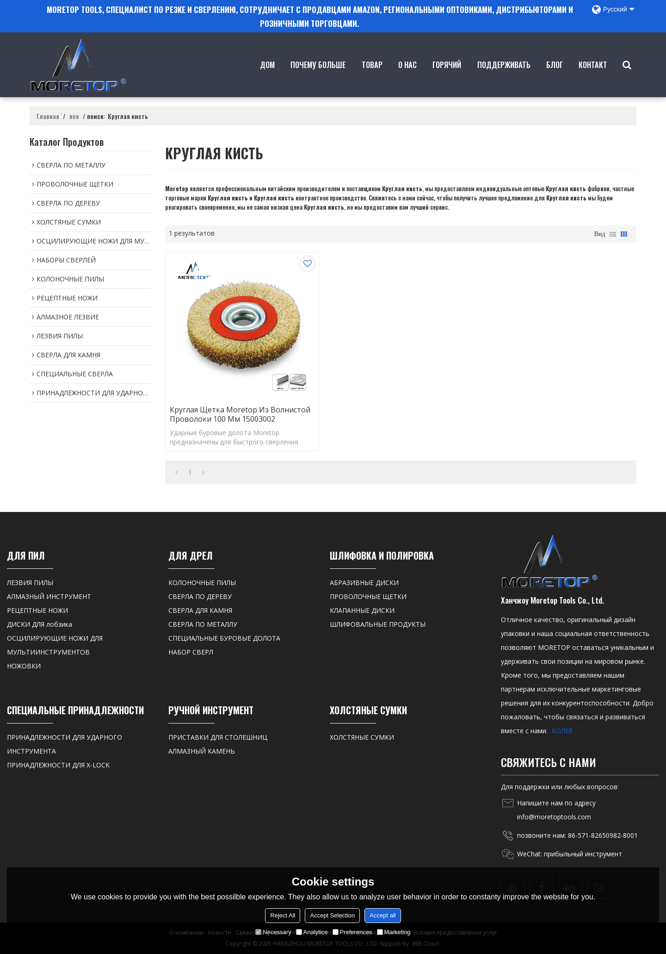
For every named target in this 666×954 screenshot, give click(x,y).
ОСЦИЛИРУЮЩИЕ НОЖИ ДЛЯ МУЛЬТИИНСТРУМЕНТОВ (55, 645)
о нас (407, 78)
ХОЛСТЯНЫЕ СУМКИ (362, 737)
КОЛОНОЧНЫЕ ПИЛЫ (202, 582)
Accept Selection (332, 915)
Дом (267, 78)
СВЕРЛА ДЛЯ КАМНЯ (200, 610)
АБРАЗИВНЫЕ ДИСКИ (364, 582)
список (612, 234)
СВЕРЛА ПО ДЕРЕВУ (200, 596)
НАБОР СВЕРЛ (190, 652)
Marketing (394, 932)
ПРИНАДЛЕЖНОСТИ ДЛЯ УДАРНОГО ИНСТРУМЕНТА (64, 744)
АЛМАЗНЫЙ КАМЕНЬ (201, 751)
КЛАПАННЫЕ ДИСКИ (362, 610)
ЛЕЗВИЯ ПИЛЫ (30, 582)
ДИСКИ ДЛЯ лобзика (39, 624)
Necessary (273, 932)
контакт (593, 78)
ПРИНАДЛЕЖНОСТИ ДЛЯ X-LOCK (58, 765)
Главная (48, 116)
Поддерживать (503, 78)
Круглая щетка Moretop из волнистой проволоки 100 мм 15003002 (240, 414)
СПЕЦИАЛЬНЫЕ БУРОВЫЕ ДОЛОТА (224, 638)
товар (372, 78)
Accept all (382, 915)
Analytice (312, 932)
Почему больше (317, 78)
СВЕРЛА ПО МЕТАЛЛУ (202, 624)
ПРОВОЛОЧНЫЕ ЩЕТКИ (368, 596)
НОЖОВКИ (24, 665)
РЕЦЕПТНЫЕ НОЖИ (37, 610)
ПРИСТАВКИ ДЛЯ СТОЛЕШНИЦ (217, 737)
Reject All (282, 915)
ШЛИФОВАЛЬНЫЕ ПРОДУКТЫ (378, 624)
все (74, 116)
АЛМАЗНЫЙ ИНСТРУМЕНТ (49, 596)
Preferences (352, 932)
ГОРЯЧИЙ (446, 78)
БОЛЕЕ (562, 730)
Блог (554, 78)
